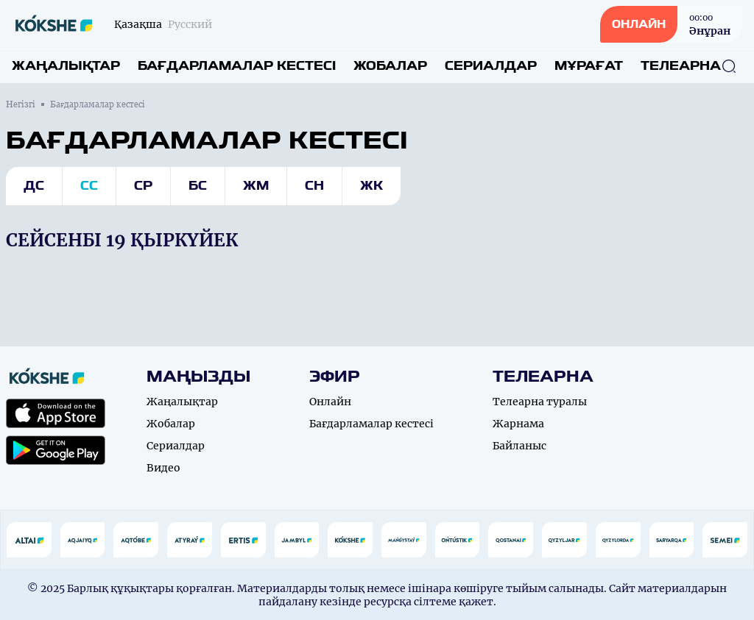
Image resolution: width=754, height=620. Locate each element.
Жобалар (390, 66)
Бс (197, 186)
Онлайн (330, 401)
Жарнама (518, 423)
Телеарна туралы (540, 401)
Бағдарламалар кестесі (237, 66)
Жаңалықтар (66, 66)
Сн (314, 186)
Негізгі (20, 104)
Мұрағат (588, 66)
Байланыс (519, 445)
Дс (34, 186)
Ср (143, 186)
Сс (89, 186)
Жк (371, 186)
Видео (163, 467)
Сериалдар (491, 66)
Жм (256, 186)
